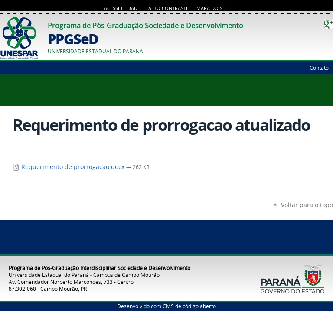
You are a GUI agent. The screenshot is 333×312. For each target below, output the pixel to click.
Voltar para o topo (307, 205)
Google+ (328, 24)
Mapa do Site (212, 8)
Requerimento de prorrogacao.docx (69, 167)
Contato (319, 67)
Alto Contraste (168, 8)
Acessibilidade (122, 8)
